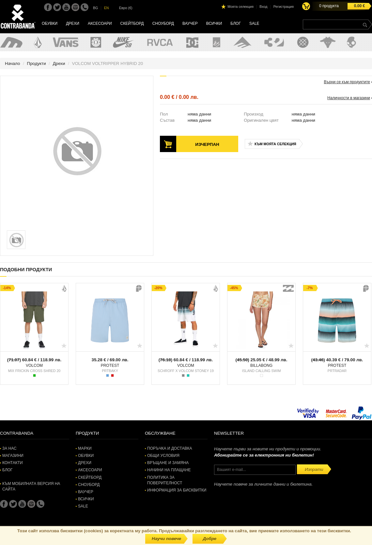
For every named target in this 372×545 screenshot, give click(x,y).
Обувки (49, 23)
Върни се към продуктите (347, 82)
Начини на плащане (169, 470)
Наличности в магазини (348, 98)
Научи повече (166, 538)
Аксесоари (100, 23)
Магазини (12, 455)
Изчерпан (207, 144)
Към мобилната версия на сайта (31, 486)
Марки (85, 448)
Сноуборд (163, 23)
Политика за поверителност (164, 480)
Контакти (12, 462)
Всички (214, 23)
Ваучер (190, 23)
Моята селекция (240, 6)
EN (106, 8)
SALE (254, 23)
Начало (12, 63)
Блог (235, 23)
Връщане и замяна (168, 462)
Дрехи (72, 23)
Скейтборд (132, 23)
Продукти (36, 63)
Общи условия (163, 455)
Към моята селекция (275, 144)
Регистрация (283, 6)
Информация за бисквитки (176, 490)
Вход (263, 6)
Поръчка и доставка (169, 448)
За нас (9, 448)
